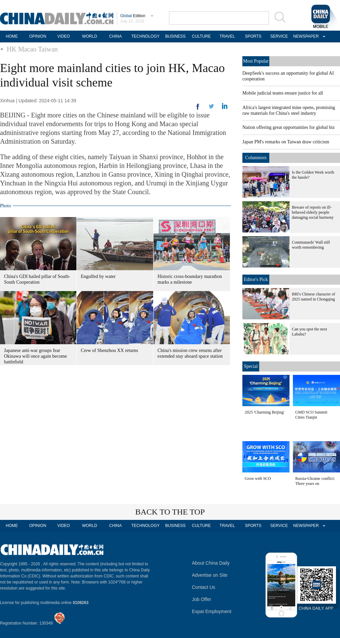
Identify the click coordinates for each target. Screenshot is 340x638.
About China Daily (211, 563)
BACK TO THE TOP (170, 511)
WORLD (89, 36)
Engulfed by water (98, 276)
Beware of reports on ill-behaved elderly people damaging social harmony (313, 212)
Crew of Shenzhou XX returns (109, 350)
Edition (132, 15)
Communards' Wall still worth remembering (311, 245)
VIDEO (63, 36)
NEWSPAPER (305, 36)
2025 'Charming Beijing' (264, 412)
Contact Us (203, 587)
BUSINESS (175, 36)
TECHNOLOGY (145, 36)
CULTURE (201, 36)
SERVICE (279, 36)
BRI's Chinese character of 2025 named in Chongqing (313, 297)
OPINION (37, 36)
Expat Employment (212, 611)
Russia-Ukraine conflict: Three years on (315, 481)
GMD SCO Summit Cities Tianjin (311, 415)
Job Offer (201, 599)
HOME (12, 36)
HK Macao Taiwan (32, 49)
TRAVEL (227, 36)
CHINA (115, 36)
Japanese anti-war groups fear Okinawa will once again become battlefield (35, 356)
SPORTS (253, 36)
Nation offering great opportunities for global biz (288, 127)
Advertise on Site (210, 575)
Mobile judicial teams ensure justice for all (282, 93)
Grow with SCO (258, 478)
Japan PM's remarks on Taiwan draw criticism (285, 141)
